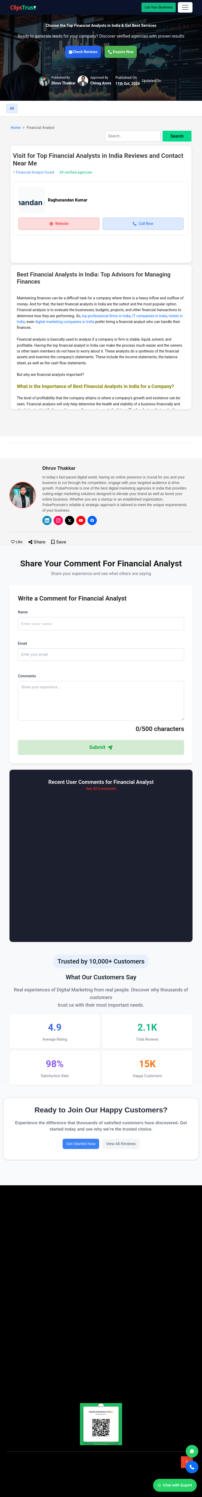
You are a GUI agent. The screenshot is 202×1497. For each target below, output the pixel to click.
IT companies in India (149, 316)
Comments (27, 676)
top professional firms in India (106, 316)
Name (23, 612)
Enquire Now (121, 52)
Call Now (143, 223)
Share (37, 542)
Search (177, 136)
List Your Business (159, 7)
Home (16, 127)
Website (59, 223)
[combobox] (148, 136)
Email (22, 643)
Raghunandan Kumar (67, 200)
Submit (101, 747)
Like (17, 542)
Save (58, 542)
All (12, 108)
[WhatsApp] (192, 1451)
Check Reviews (83, 52)
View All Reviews (121, 1143)
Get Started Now (80, 1143)
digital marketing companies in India (64, 322)
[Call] (192, 1467)
